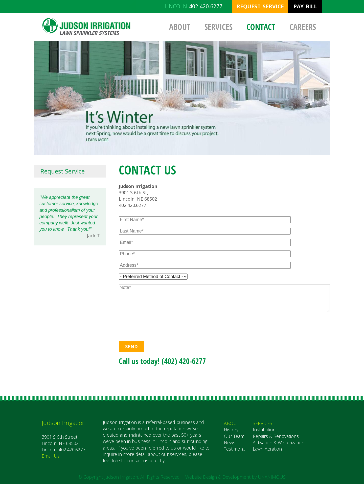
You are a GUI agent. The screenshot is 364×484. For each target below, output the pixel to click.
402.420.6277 (205, 6)
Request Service (260, 6)
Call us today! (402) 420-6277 (162, 361)
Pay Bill (305, 6)
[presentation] (152, 325)
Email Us (51, 456)
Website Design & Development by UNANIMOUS (235, 477)
